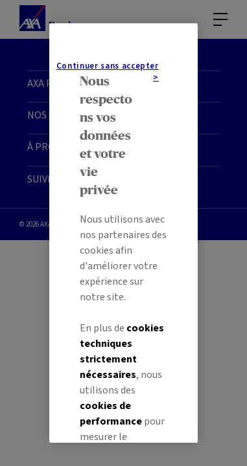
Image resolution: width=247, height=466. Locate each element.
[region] (123, 233)
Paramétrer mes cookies (123, 402)
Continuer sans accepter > (123, 339)
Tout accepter (123, 371)
